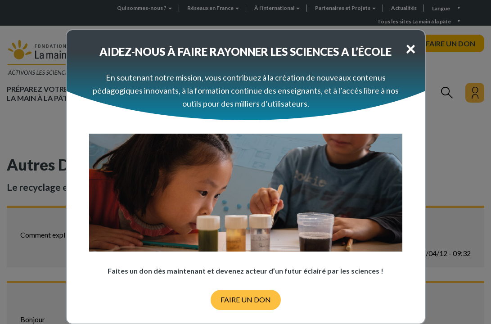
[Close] (410, 48)
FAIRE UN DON (246, 299)
